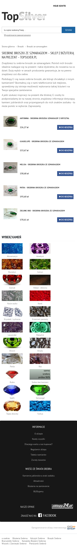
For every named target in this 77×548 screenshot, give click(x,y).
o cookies (6, 538)
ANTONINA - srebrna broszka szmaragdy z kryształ (44, 118)
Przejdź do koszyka (47, 5)
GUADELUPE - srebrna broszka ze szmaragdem (42, 141)
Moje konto (59, 5)
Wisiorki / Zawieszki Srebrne (14, 543)
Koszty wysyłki (38, 439)
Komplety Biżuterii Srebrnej (34, 541)
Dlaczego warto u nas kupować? (38, 444)
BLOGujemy (38, 491)
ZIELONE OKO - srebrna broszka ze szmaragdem (42, 210)
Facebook (49, 515)
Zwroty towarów (38, 460)
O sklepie (38, 433)
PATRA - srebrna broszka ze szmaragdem (39, 187)
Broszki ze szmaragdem (37, 46)
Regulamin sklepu (38, 449)
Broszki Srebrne (54, 538)
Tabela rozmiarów (38, 454)
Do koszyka (66, 127)
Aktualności (38, 481)
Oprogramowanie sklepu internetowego (53, 528)
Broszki (21, 46)
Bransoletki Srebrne (10, 541)
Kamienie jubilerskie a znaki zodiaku (39, 475)
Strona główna (8, 46)
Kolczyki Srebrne (37, 538)
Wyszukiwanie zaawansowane (17, 35)
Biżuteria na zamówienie (38, 486)
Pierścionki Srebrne (37, 543)
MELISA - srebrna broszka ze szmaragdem (40, 164)
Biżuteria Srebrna (20, 538)
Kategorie (71, 5)
